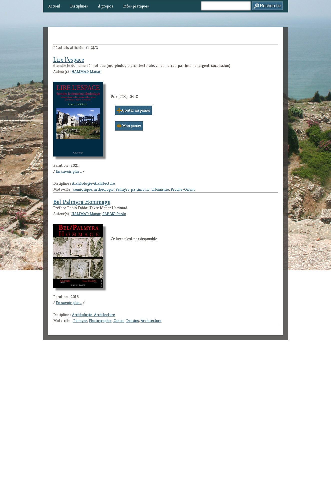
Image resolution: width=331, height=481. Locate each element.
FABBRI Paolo (114, 213)
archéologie (104, 189)
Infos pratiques (136, 6)
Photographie (100, 320)
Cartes (118, 320)
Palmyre (122, 189)
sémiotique (82, 189)
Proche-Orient (183, 189)
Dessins (132, 320)
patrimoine (140, 189)
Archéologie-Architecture (93, 183)
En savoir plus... (69, 171)
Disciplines (79, 6)
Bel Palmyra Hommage (81, 202)
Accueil (54, 6)
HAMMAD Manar (86, 71)
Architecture (151, 320)
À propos (105, 6)
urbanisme (160, 189)
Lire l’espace (68, 59)
